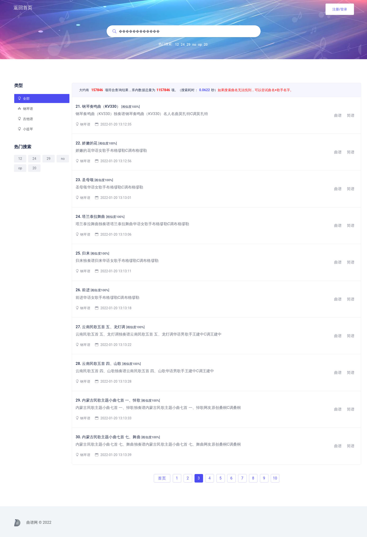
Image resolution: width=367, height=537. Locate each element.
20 (206, 46)
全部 (24, 98)
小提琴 (25, 129)
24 (183, 46)
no (194, 46)
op (200, 46)
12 (177, 46)
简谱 (350, 115)
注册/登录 (339, 9)
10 (275, 478)
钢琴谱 (25, 109)
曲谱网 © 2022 (32, 522)
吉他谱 (25, 119)
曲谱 (338, 115)
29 (188, 46)
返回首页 (23, 7)
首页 (162, 478)
